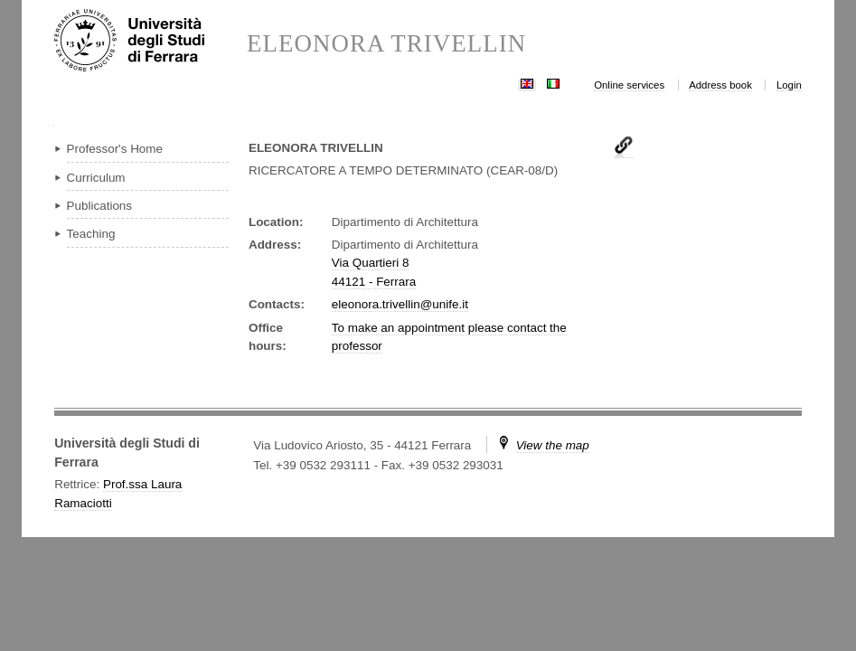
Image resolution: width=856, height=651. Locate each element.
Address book (720, 85)
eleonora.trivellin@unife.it (400, 304)
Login (789, 85)
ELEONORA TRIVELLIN (386, 44)
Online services (629, 85)
